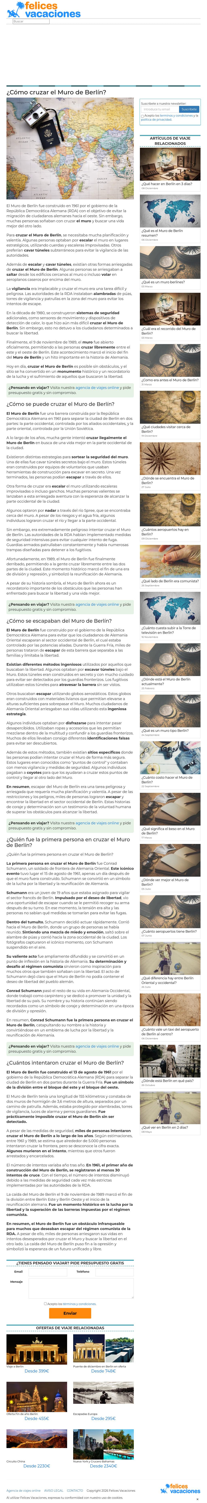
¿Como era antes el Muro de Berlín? (170, 380)
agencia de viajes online (97, 387)
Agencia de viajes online (23, 1490)
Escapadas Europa (85, 1414)
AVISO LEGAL (53, 1490)
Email (18, 1271)
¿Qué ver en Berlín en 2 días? (165, 1127)
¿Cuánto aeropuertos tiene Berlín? (169, 931)
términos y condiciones (79, 1304)
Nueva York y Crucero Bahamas (93, 1461)
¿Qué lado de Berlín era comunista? (170, 581)
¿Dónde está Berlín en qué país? (168, 1081)
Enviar (70, 1313)
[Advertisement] (103, 54)
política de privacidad (156, 119)
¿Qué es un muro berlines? (163, 282)
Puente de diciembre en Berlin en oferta (99, 1366)
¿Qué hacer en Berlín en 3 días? (167, 184)
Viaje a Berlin (14, 1366)
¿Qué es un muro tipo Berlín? (165, 731)
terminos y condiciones (176, 115)
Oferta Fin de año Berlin (22, 1414)
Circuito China (15, 1461)
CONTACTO (75, 1490)
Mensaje (16, 1282)
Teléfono (83, 1271)
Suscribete (189, 109)
